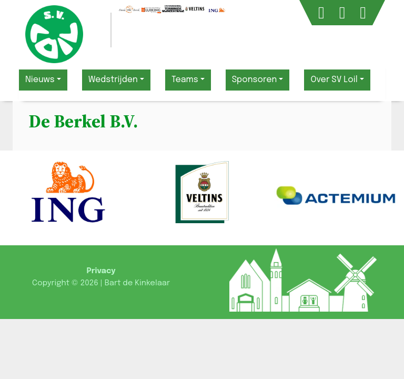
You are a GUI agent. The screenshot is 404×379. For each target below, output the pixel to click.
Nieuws (40, 79)
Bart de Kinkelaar (137, 283)
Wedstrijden (113, 79)
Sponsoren (254, 79)
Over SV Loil (333, 79)
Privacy (100, 271)
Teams (184, 79)
